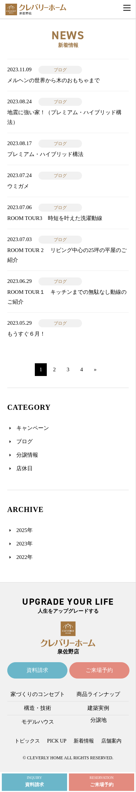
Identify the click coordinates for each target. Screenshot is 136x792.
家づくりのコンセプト (38, 694)
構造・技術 (37, 708)
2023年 (24, 544)
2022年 (24, 557)
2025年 (24, 530)
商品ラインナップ (98, 694)
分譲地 (98, 720)
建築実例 (98, 708)
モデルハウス (37, 722)
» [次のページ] (95, 369)
